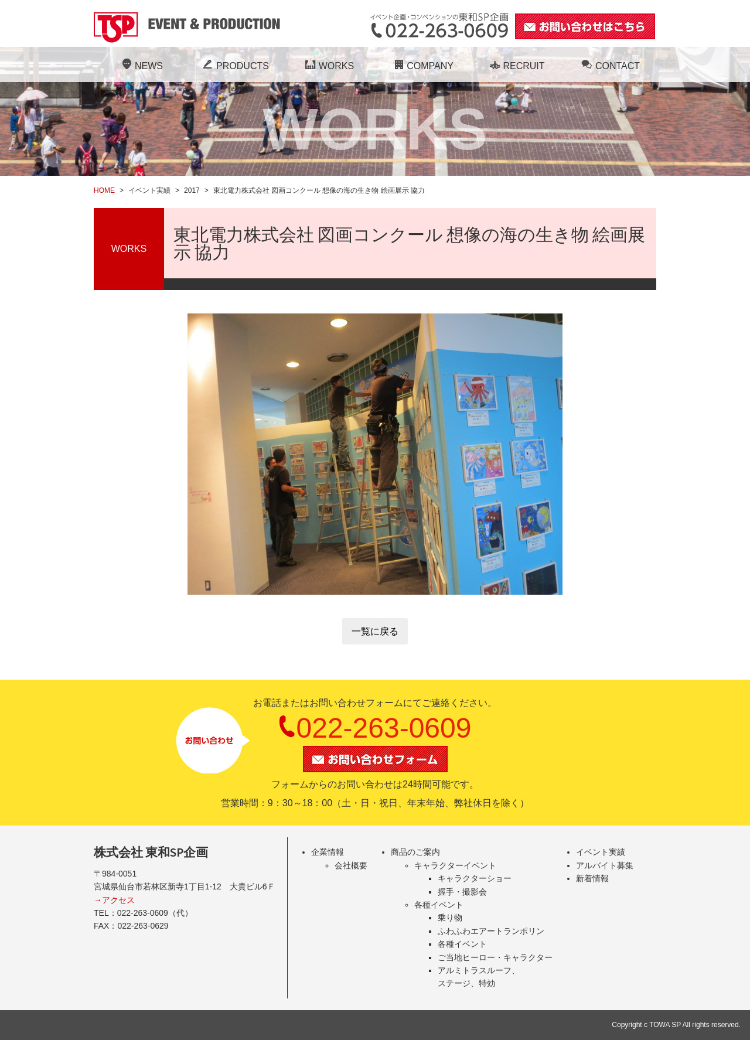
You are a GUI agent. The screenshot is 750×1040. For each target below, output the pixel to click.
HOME (104, 190)
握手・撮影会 (462, 891)
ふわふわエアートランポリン (491, 931)
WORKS (328, 66)
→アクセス (114, 900)
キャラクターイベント (455, 865)
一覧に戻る (375, 631)
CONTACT (609, 66)
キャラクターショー (475, 878)
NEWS (140, 66)
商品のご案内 (415, 852)
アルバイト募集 (604, 865)
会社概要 (351, 865)
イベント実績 (600, 852)
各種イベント (438, 904)
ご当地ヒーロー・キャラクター (495, 957)
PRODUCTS (234, 66)
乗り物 (450, 917)
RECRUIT (515, 66)
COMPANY (422, 66)
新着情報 (592, 878)
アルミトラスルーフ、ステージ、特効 (479, 977)
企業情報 (327, 852)
